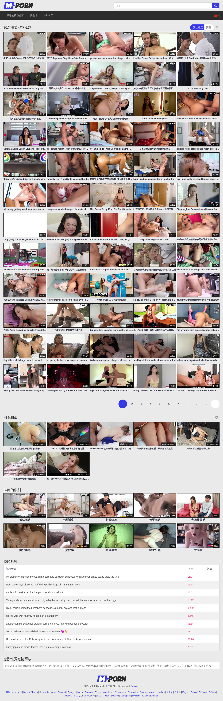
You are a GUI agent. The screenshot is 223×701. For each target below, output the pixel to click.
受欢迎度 (198, 27)
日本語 (177, 692)
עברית (99, 696)
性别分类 (48, 15)
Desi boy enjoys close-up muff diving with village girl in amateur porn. (43, 584)
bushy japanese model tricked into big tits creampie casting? (38, 647)
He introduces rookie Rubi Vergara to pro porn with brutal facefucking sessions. (48, 639)
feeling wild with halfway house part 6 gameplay (32, 615)
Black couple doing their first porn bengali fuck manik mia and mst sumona (46, 608)
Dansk (194, 692)
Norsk (151, 692)
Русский (136, 696)
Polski (106, 696)
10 (206, 404)
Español (154, 696)
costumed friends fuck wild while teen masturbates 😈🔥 (36, 631)
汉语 (8, 692)
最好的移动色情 (15, 15)
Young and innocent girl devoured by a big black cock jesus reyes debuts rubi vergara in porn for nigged (62, 600)
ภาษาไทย (160, 692)
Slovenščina (120, 692)
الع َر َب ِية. (78, 696)
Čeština (212, 692)
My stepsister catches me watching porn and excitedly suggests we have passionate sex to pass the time (63, 576)
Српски (143, 692)
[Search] (167, 5)
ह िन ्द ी (17, 692)
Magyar (68, 696)
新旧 (208, 27)
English (185, 692)
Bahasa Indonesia (47, 692)
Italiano (145, 696)
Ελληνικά (203, 692)
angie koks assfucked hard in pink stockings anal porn (35, 592)
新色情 (33, 15)
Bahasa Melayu (30, 692)
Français (72, 692)
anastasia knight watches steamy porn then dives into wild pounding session (47, 623)
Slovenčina (133, 692)
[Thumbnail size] (217, 27)
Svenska (89, 692)
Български (126, 696)
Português (90, 696)
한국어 (169, 692)
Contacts (135, 686)
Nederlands (108, 692)
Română (62, 692)
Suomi (80, 692)
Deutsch (115, 696)
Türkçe (98, 692)
